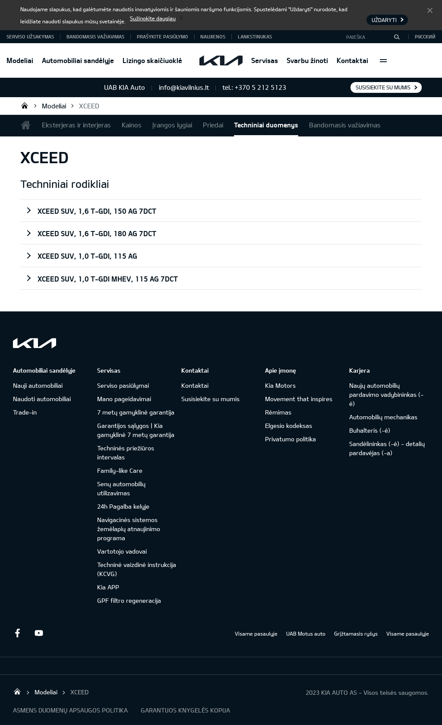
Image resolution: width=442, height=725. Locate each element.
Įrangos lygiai (172, 125)
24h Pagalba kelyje (123, 506)
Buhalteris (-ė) (369, 430)
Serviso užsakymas (30, 36)
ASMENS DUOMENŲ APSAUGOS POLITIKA (70, 710)
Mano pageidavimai (124, 398)
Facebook (17, 633)
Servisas (264, 60)
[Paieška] (396, 36)
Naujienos (212, 36)
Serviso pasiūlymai (123, 385)
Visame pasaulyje (256, 633)
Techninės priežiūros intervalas (125, 452)
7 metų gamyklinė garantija (135, 412)
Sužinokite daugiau (153, 18)
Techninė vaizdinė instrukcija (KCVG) (136, 569)
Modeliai (19, 60)
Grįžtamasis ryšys (356, 633)
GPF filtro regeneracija (129, 600)
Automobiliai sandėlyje (78, 60)
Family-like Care (119, 470)
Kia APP (108, 587)
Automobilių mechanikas (383, 417)
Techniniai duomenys (266, 125)
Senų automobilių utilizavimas (121, 488)
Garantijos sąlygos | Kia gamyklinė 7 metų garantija (135, 430)
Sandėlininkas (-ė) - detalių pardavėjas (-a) (387, 448)
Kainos (132, 125)
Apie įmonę (280, 370)
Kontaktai (352, 60)
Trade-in (25, 412)
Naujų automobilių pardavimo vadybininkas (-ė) (386, 394)
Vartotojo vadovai (122, 551)
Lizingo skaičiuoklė (152, 60)
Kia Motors (280, 385)
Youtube (39, 633)
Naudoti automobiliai (42, 398)
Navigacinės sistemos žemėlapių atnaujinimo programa (128, 528)
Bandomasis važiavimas (95, 36)
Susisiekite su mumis (383, 87)
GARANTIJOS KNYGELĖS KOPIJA (185, 710)
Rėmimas (278, 412)
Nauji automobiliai (38, 385)
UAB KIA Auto (24, 105)
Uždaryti (430, 10)
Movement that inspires (298, 398)
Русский (425, 36)
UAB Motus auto (305, 633)
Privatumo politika (290, 439)
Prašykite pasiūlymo (162, 36)
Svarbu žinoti (307, 60)
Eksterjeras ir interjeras (76, 125)
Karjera (359, 370)
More (383, 60)
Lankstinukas (255, 36)
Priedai (213, 125)
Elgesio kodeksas (288, 425)
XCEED (89, 106)
